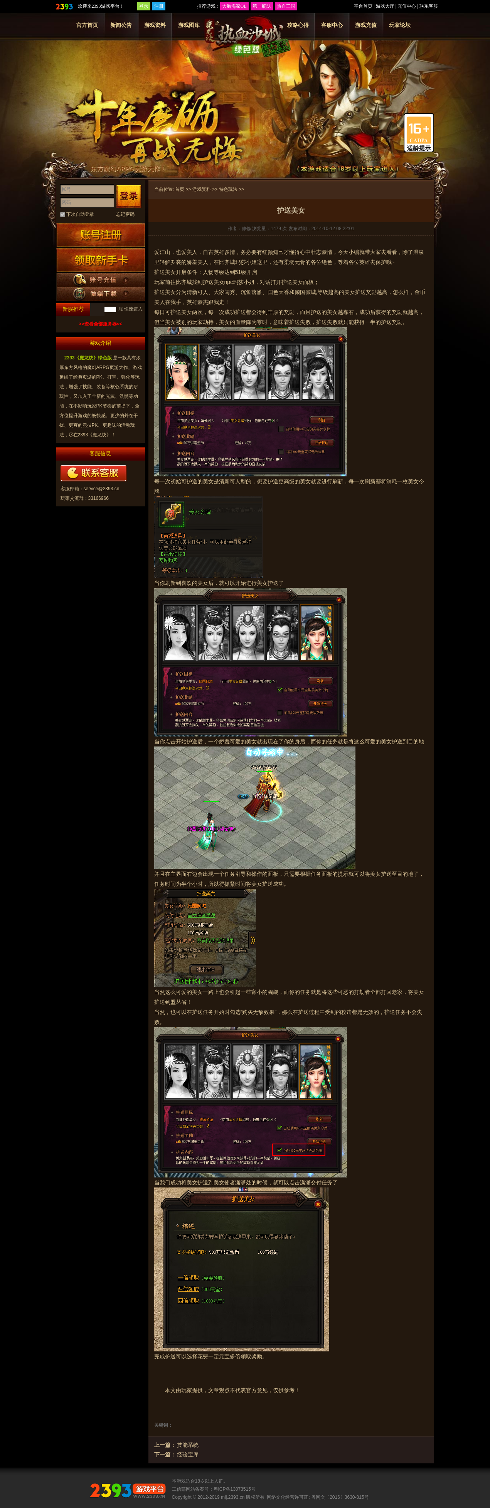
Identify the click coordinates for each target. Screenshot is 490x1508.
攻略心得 (298, 25)
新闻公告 (121, 25)
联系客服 (428, 6)
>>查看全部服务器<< (100, 324)
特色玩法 (228, 189)
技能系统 (188, 1445)
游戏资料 (155, 25)
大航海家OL (234, 6)
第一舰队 (262, 6)
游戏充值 (366, 25)
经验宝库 (188, 1454)
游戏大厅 (385, 6)
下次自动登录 (80, 214)
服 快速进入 (130, 309)
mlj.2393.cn (232, 1497)
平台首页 (363, 6)
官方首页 (87, 25)
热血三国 (286, 6)
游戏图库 (189, 25)
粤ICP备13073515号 (235, 1489)
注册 (158, 6)
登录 (143, 6)
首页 (179, 189)
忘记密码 (125, 214)
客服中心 (332, 25)
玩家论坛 (400, 25)
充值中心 (406, 6)
